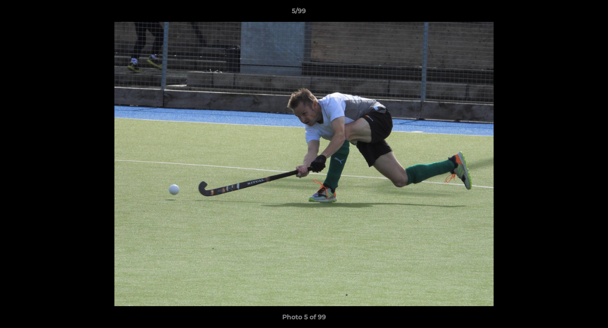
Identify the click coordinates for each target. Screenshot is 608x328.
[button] (569, 13)
